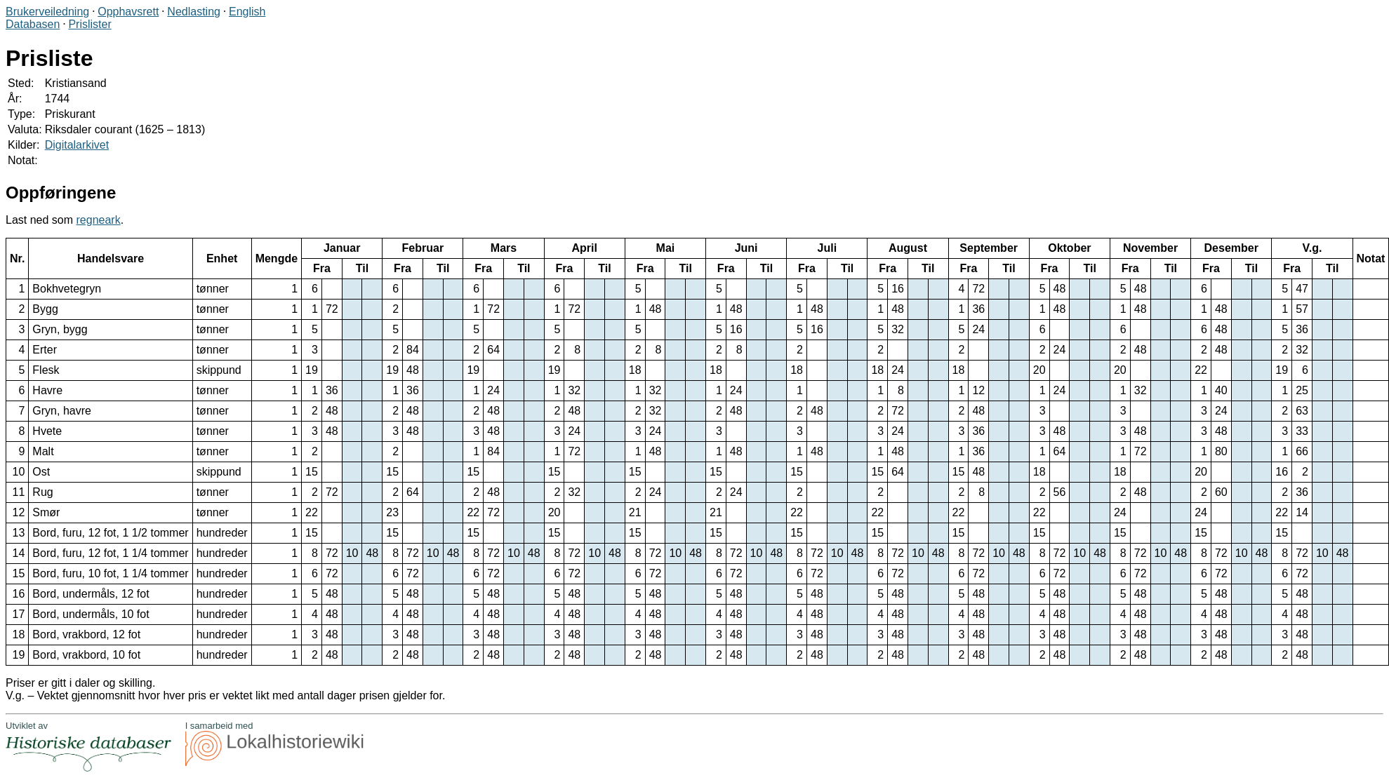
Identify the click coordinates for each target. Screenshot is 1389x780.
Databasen (33, 24)
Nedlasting (193, 12)
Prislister (89, 24)
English (247, 12)
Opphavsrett (128, 12)
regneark (99, 220)
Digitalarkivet (77, 145)
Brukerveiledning (47, 12)
